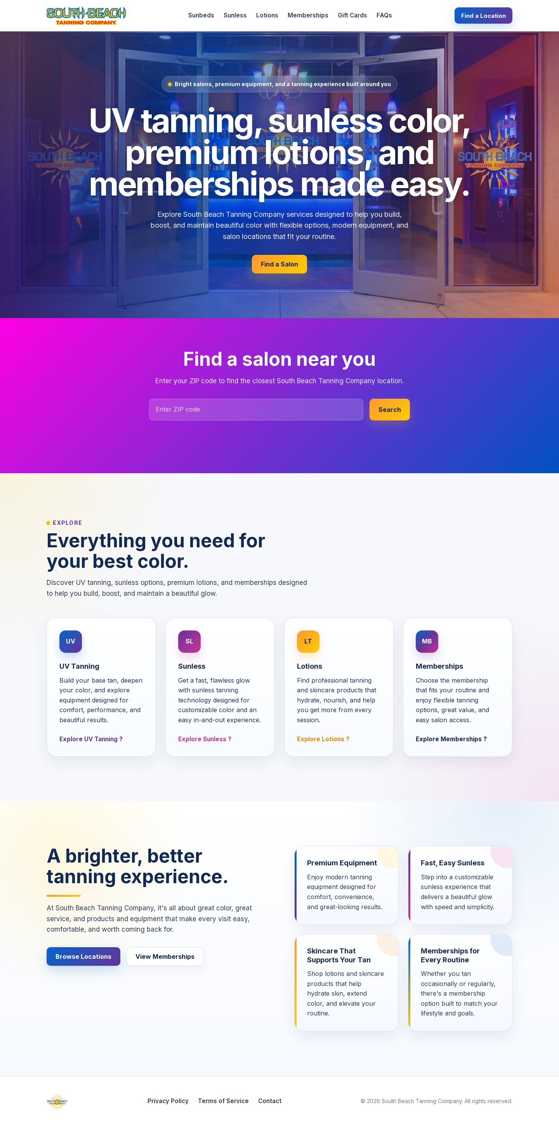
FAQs (384, 15)
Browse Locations (83, 956)
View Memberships (164, 956)
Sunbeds (201, 15)
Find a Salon (279, 264)
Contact (269, 1101)
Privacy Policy (168, 1101)
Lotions (267, 15)
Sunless (235, 15)
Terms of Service (223, 1101)
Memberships (308, 15)
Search (389, 409)
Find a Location (483, 15)
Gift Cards (352, 15)
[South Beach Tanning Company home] (86, 15)
